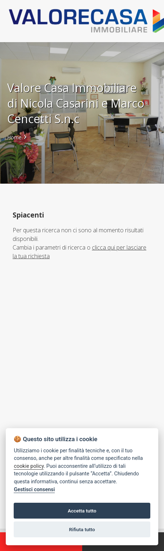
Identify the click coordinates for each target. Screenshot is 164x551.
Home (14, 137)
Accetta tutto (82, 511)
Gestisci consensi (34, 490)
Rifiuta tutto (82, 529)
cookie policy (29, 466)
